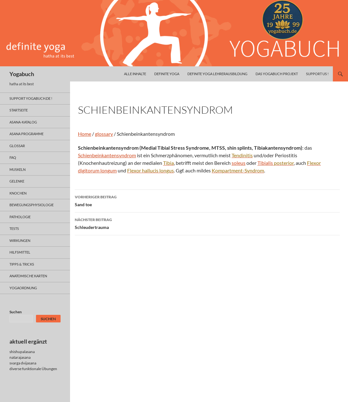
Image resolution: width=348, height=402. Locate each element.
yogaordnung (23, 288)
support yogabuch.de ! (30, 98)
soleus (238, 163)
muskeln (17, 169)
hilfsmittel (19, 252)
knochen (18, 193)
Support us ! (317, 74)
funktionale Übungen (39, 368)
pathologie (20, 217)
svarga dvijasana (22, 363)
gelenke (16, 181)
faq (12, 157)
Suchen (15, 311)
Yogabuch (21, 73)
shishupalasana (22, 351)
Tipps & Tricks (21, 264)
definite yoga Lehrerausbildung (217, 74)
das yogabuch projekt (277, 74)
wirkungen (19, 240)
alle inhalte (135, 74)
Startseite (18, 110)
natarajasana (20, 357)
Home (84, 134)
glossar (17, 146)
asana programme (26, 134)
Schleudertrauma (207, 223)
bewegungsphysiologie (31, 205)
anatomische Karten (28, 276)
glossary (104, 134)
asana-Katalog (23, 122)
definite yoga (166, 74)
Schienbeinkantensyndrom (107, 155)
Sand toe (207, 200)
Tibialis (275, 163)
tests (14, 228)
